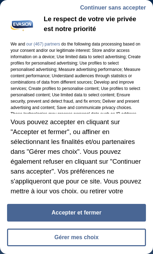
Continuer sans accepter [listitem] (113, 8)
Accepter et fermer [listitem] (76, 213)
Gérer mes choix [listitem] (76, 237)
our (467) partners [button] (43, 44)
